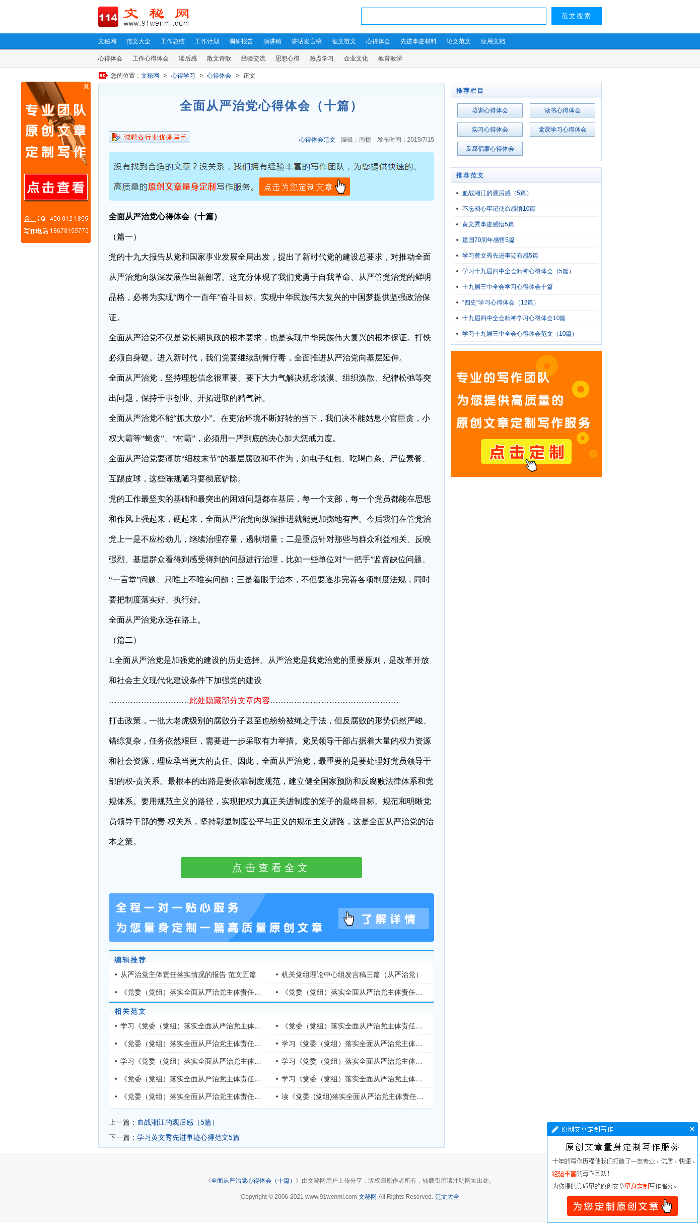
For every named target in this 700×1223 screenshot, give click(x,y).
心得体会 (378, 41)
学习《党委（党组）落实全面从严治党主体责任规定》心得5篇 (217, 1026)
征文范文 (344, 41)
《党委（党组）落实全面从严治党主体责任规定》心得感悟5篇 (217, 992)
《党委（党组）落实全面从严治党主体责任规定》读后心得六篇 (219, 1043)
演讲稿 (272, 41)
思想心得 (287, 58)
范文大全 (138, 41)
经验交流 (253, 58)
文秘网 (107, 41)
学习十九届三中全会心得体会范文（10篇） (520, 333)
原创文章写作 (56, 162)
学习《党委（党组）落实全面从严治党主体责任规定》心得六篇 (380, 1079)
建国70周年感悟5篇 (488, 239)
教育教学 (390, 58)
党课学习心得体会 (562, 129)
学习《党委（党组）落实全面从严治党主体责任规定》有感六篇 (380, 1061)
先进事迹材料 (418, 41)
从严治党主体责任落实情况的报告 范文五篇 (188, 974)
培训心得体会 (490, 110)
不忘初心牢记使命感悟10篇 (498, 208)
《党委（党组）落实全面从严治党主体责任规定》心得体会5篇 (379, 1026)
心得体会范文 (317, 139)
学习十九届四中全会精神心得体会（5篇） (518, 271)
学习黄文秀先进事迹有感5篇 (500, 255)
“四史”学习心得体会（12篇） (500, 302)
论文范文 (459, 41)
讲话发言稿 (307, 41)
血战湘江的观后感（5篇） (178, 1122)
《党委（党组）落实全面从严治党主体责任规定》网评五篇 (212, 1096)
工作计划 (207, 41)
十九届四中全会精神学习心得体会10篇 (514, 318)
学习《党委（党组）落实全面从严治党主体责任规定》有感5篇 (379, 1043)
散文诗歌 (219, 58)
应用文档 (493, 41)
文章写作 (622, 1172)
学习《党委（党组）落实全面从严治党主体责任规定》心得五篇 (219, 1061)
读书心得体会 (562, 110)
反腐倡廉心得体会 (490, 148)
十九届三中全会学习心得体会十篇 (507, 286)
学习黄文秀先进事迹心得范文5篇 (188, 1137)
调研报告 (241, 41)
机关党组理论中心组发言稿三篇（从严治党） (352, 974)
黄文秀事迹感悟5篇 (488, 224)
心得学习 (183, 75)
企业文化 (356, 58)
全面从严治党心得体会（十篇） (253, 1180)
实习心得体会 (490, 129)
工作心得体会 (150, 58)
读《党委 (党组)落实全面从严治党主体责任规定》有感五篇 (374, 1096)
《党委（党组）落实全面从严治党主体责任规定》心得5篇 (372, 992)
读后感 (188, 58)
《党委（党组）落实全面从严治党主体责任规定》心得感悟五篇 (219, 1079)
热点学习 (322, 58)
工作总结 (173, 41)
